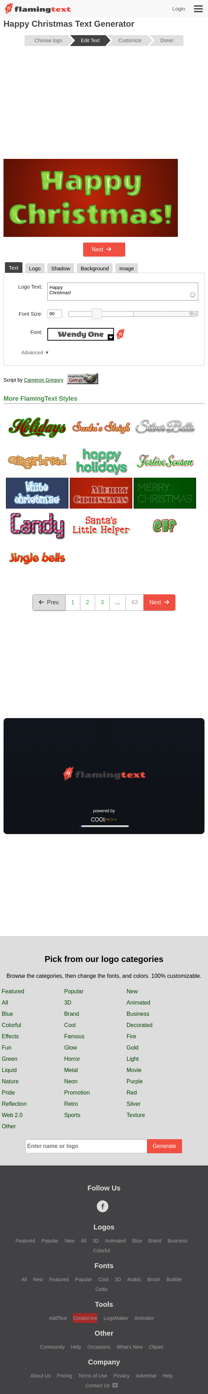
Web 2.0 (12, 1115)
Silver (134, 1104)
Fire (131, 1036)
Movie (134, 1070)
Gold (133, 1048)
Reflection (14, 1104)
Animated (138, 1003)
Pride (8, 1093)
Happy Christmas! (123, 291)
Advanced (32, 352)
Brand (71, 1014)
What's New (130, 1347)
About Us (41, 1376)
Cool (70, 1025)
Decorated (140, 1025)
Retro (71, 1104)
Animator (144, 1318)
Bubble (174, 1279)
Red (132, 1093)
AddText (58, 1318)
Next (102, 249)
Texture (136, 1115)
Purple (135, 1081)
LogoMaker (115, 1318)
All (5, 1003)
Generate (164, 1146)
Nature (10, 1081)
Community (52, 1347)
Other (9, 1126)
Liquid (9, 1070)
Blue (7, 1014)
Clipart (156, 1347)
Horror (72, 1059)
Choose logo (48, 40)
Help (76, 1347)
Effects (10, 1036)
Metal (71, 1070)
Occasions (98, 1347)
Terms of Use (92, 1376)
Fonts (103, 1266)
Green (9, 1059)
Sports (72, 1115)
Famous (74, 1036)
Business (138, 1014)
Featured (13, 991)
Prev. (49, 602)
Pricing (64, 1376)
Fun (7, 1048)
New (132, 991)
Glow (70, 1048)
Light (133, 1059)
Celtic (101, 1289)
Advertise (146, 1376)
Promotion (77, 1093)
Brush (153, 1279)
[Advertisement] (104, 106)
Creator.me (85, 1318)
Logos (104, 1227)
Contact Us (102, 1385)
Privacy (121, 1376)
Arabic (134, 1279)
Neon (71, 1081)
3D (67, 1003)
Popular (73, 991)
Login (178, 9)
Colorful (11, 1025)
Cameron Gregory (43, 380)
